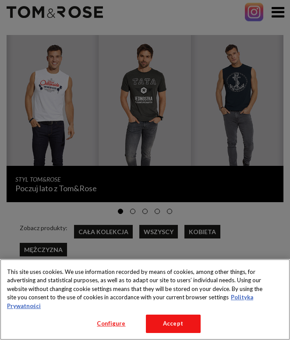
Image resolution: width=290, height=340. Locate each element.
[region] (145, 299)
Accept (173, 323)
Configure (111, 323)
